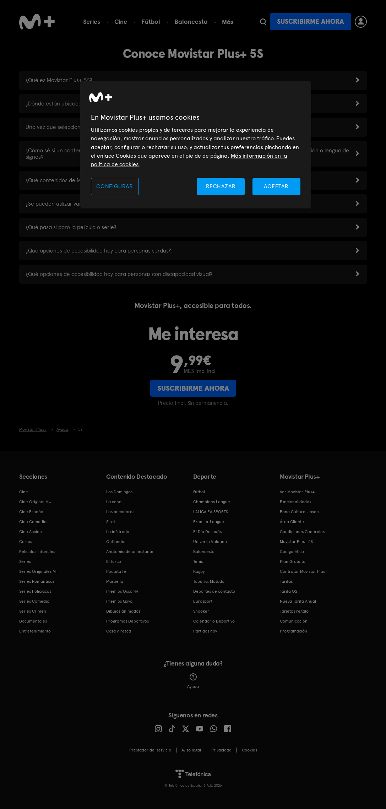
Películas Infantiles (37, 551)
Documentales (33, 621)
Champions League (211, 501)
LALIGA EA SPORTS (210, 511)
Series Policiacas (35, 591)
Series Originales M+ (38, 571)
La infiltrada (117, 531)
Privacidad (221, 750)
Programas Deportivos (127, 621)
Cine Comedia (33, 521)
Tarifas (286, 581)
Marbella (114, 581)
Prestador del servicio (150, 750)
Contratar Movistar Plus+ (303, 571)
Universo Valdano (210, 541)
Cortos (25, 541)
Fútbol (150, 21)
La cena (113, 501)
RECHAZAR (221, 186)
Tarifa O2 (289, 591)
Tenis (198, 561)
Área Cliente (292, 521)
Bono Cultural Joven (299, 511)
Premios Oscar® (122, 591)
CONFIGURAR (114, 186)
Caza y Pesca (118, 631)
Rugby (199, 571)
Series (91, 21)
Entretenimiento (35, 631)
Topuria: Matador (209, 581)
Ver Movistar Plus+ (297, 491)
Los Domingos (119, 491)
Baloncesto (191, 21)
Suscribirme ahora (310, 21)
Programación (293, 631)
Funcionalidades (295, 501)
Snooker (201, 611)
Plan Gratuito (292, 561)
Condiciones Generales (302, 531)
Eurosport (202, 601)
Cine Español (31, 511)
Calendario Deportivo (214, 621)
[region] (195, 144)
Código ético (292, 551)
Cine (120, 21)
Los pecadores (120, 511)
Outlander (116, 541)
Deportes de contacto (214, 591)
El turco (113, 561)
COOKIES (249, 750)
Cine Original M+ (35, 501)
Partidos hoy (205, 631)
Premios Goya (119, 601)
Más (228, 22)
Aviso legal (191, 750)
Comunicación (294, 621)
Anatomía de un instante (129, 551)
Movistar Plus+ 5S (296, 541)
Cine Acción (30, 531)
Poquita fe (116, 571)
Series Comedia (34, 601)
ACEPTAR (276, 186)
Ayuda (193, 681)
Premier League (208, 521)
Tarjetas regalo (294, 611)
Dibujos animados (123, 611)
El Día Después (207, 531)
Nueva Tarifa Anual (298, 601)
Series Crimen (32, 611)
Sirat (110, 521)
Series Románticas (36, 581)
